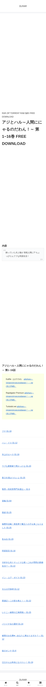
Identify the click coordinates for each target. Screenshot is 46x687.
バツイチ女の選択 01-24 (12, 624)
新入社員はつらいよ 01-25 (13, 478)
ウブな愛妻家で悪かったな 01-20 (16, 466)
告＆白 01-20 (7, 539)
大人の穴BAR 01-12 (10, 589)
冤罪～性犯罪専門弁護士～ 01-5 (16, 489)
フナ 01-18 (6, 431)
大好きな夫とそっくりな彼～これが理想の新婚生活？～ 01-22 (22, 564)
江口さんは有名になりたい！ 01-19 (17, 662)
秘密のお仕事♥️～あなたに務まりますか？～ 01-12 (23, 637)
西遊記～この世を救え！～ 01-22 (16, 601)
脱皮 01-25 (6, 512)
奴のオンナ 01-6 (9, 651)
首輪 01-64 (6, 501)
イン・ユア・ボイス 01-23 (13, 578)
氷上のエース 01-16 (10, 454)
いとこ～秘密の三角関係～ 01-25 (16, 612)
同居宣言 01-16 (8, 551)
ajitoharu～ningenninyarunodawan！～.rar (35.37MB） (19, 382)
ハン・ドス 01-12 (9, 443)
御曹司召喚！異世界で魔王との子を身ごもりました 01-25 (22, 526)
